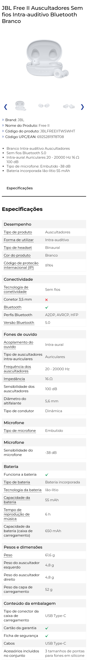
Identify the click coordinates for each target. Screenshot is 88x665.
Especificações (20, 188)
